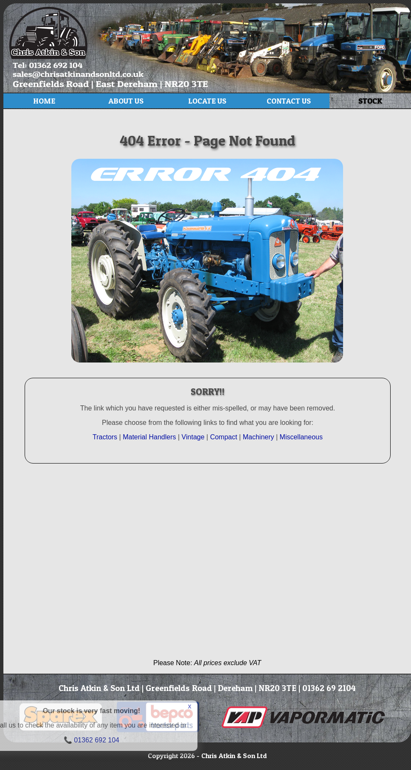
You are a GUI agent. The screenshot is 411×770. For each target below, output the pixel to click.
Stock (370, 100)
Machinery (258, 437)
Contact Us (289, 100)
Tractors (105, 437)
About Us (126, 100)
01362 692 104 (57, 740)
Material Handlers (149, 437)
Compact (223, 437)
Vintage (194, 437)
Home (44, 100)
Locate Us (207, 100)
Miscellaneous (301, 437)
